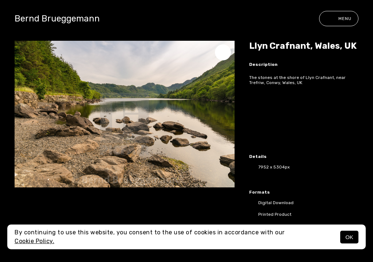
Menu (339, 18)
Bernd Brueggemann (57, 18)
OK (349, 237)
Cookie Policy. (34, 241)
